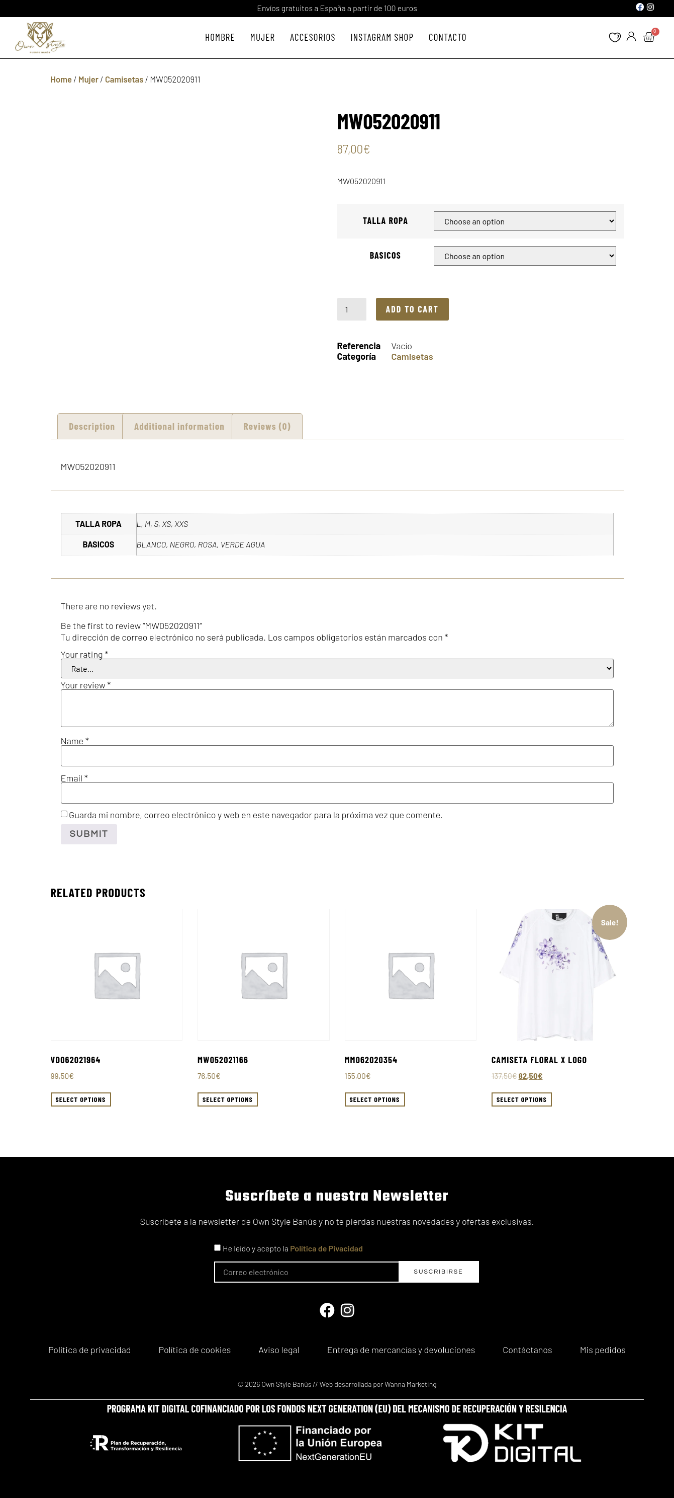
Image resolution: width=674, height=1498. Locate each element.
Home (61, 79)
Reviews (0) (267, 426)
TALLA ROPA (385, 220)
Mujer (262, 37)
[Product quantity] (351, 309)
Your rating (85, 654)
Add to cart (412, 308)
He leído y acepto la (293, 1248)
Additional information (179, 426)
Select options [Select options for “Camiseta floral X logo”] (522, 1099)
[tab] (92, 426)
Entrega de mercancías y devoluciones (401, 1346)
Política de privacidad (89, 1346)
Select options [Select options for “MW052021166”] (228, 1099)
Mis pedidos (603, 1346)
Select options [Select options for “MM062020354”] (375, 1099)
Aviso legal (278, 1346)
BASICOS (385, 255)
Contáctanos (527, 1346)
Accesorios (312, 37)
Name (75, 740)
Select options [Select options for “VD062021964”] (81, 1099)
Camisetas (124, 79)
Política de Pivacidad (326, 1248)
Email (74, 777)
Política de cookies (195, 1346)
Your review (86, 684)
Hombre (220, 37)
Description (92, 426)
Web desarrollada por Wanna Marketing (378, 1378)
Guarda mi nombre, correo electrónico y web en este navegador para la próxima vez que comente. (256, 814)
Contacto (448, 37)
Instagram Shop (382, 37)
